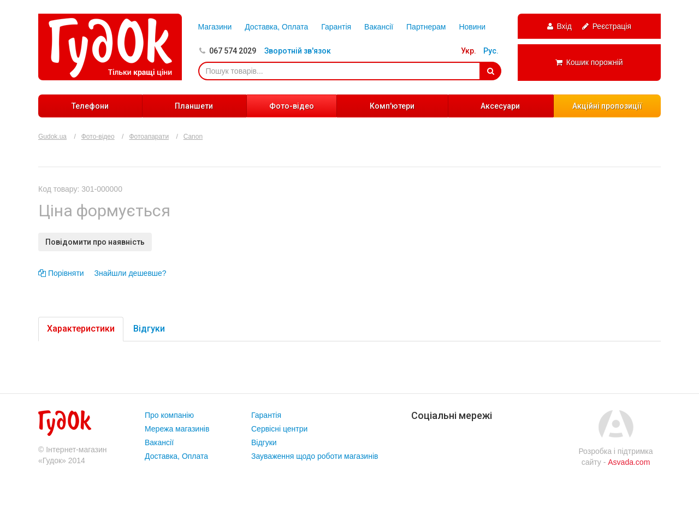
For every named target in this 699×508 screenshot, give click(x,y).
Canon (193, 136)
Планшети (194, 106)
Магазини (215, 26)
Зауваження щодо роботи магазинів (314, 456)
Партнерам (426, 26)
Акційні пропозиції (607, 106)
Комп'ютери (392, 106)
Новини (472, 26)
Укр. (468, 50)
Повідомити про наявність (95, 242)
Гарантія (336, 26)
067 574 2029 (232, 50)
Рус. (491, 50)
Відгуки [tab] (149, 328)
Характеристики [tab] (81, 328)
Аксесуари (500, 106)
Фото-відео (291, 106)
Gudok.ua (52, 136)
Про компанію (169, 415)
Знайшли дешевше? (130, 273)
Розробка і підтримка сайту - (615, 456)
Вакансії (378, 26)
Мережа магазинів (177, 428)
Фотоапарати (149, 136)
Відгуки (264, 442)
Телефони (90, 106)
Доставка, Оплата (276, 26)
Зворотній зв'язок (297, 50)
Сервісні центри (279, 428)
